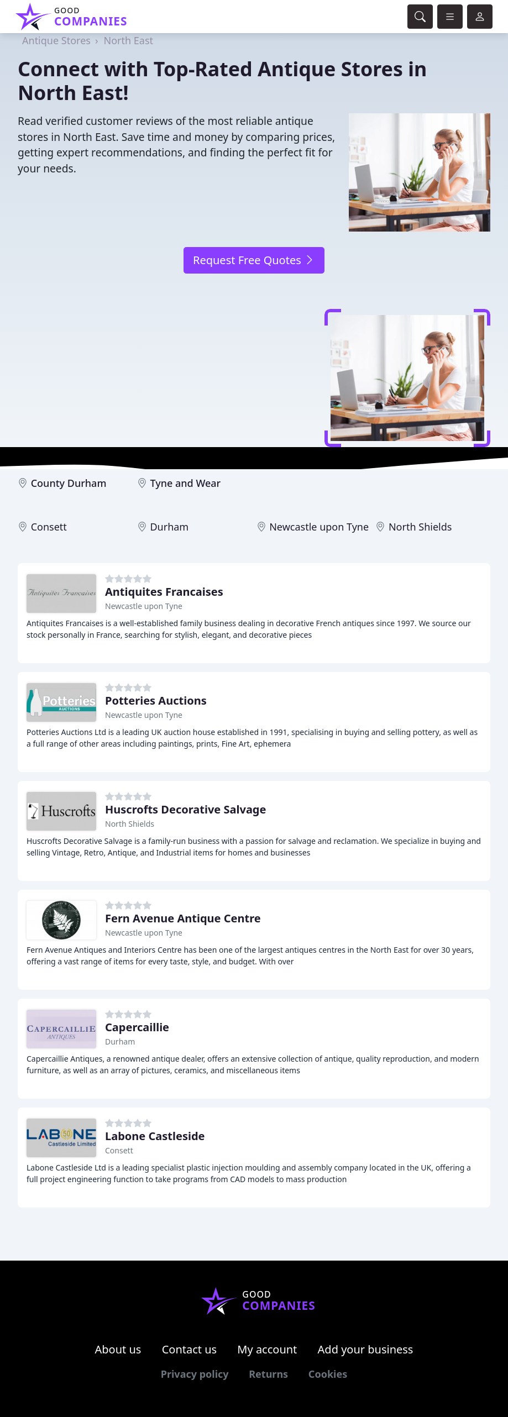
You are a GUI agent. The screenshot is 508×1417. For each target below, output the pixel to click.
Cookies (327, 1374)
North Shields (420, 526)
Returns (268, 1374)
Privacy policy (195, 1374)
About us (118, 1349)
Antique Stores (56, 40)
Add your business (365, 1349)
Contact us (189, 1349)
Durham (169, 526)
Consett (49, 526)
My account (267, 1349)
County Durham (69, 483)
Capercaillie (137, 1027)
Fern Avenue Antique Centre (183, 918)
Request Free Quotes (254, 260)
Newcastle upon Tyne (319, 526)
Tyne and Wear (185, 483)
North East (129, 40)
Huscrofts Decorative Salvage (185, 809)
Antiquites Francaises (164, 591)
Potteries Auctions (156, 700)
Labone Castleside (155, 1136)
